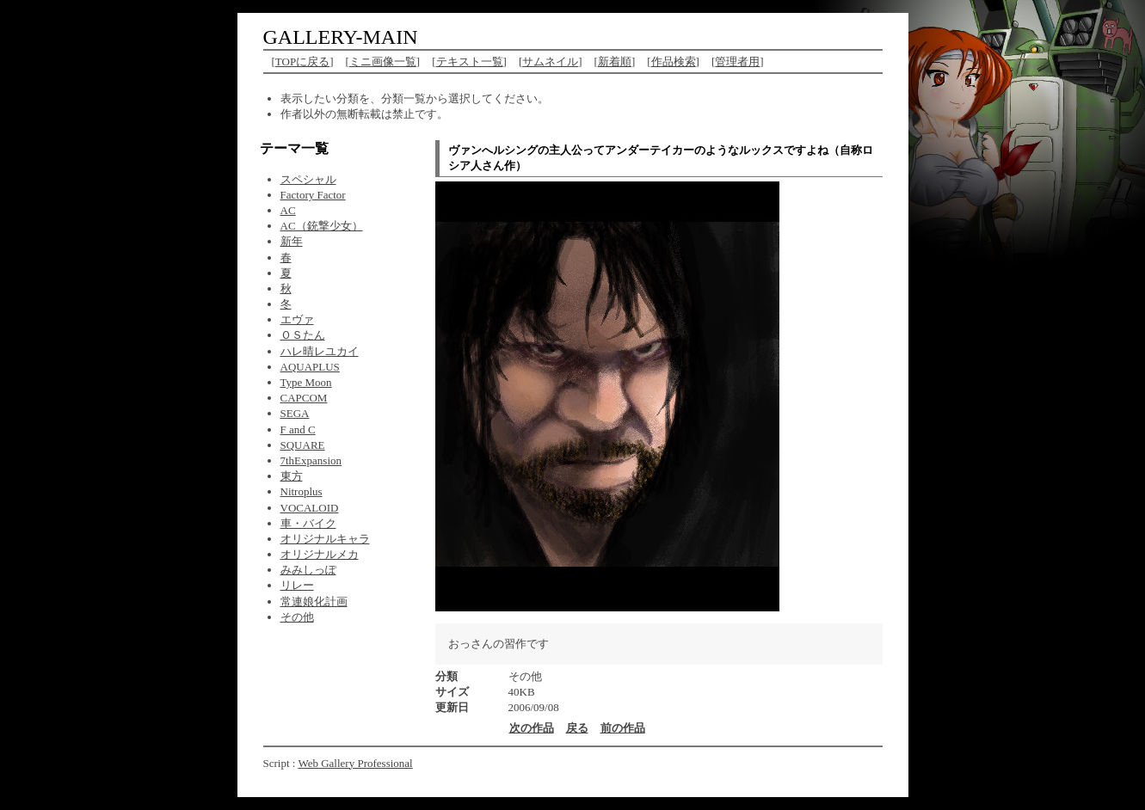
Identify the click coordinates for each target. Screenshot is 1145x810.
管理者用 (737, 61)
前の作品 (622, 727)
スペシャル (308, 179)
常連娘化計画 (314, 601)
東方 (291, 475)
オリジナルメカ (319, 554)
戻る (577, 727)
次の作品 (531, 727)
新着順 (614, 61)
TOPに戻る (302, 61)
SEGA (295, 413)
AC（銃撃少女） (321, 225)
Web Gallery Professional (355, 763)
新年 (291, 241)
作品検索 (673, 61)
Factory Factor (313, 194)
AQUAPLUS (310, 366)
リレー (297, 585)
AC (288, 210)
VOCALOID (309, 507)
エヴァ (297, 319)
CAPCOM (304, 397)
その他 (297, 617)
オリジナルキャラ (325, 538)
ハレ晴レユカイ (319, 351)
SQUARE (302, 445)
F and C (298, 429)
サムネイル (550, 61)
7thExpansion (311, 460)
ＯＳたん (302, 334)
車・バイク (308, 523)
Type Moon (306, 382)
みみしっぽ (308, 569)
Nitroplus (301, 491)
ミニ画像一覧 (382, 61)
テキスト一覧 (469, 61)
